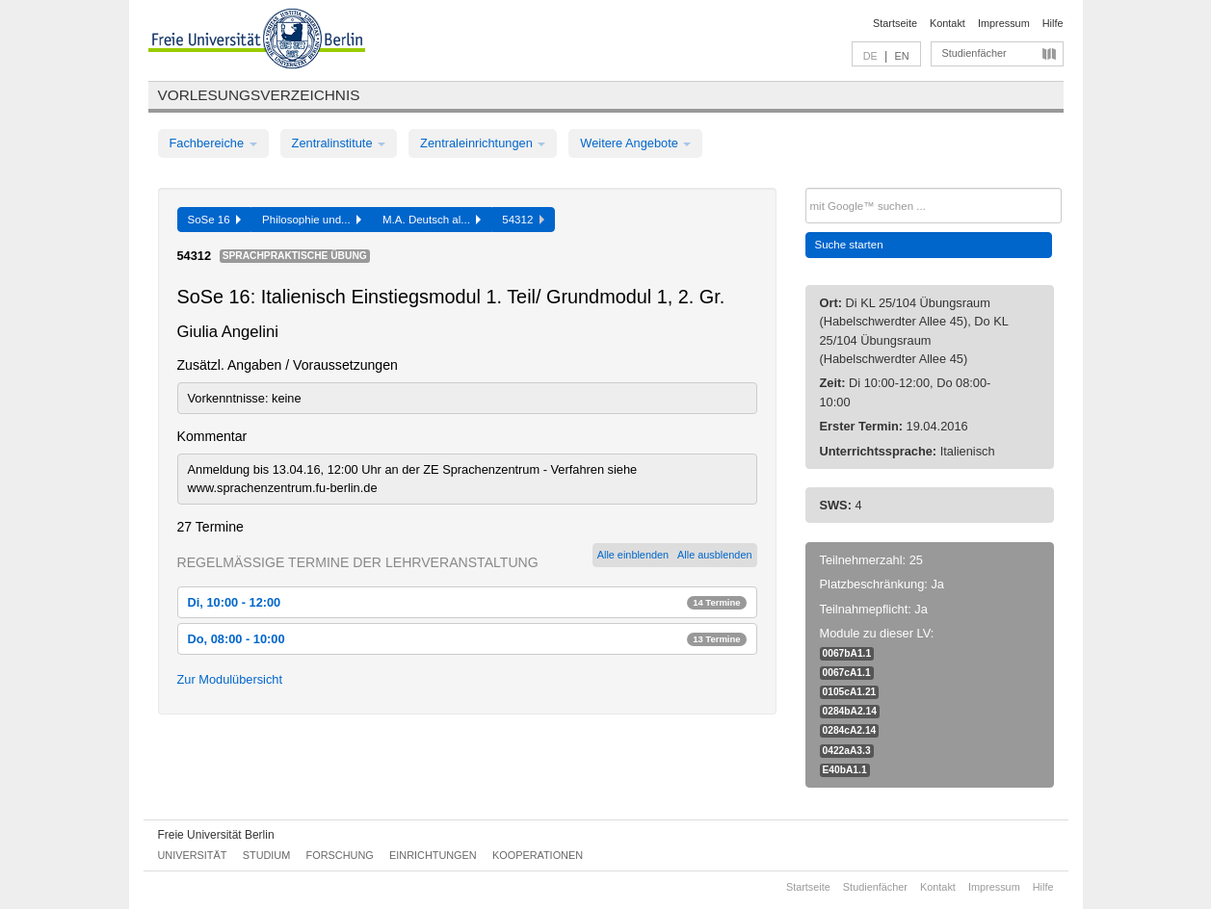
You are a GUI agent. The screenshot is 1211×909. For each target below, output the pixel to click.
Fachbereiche (213, 143)
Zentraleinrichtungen (482, 143)
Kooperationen (537, 855)
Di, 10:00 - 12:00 (467, 602)
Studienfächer (974, 53)
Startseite (895, 23)
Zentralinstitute (339, 143)
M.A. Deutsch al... (431, 219)
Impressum (1004, 23)
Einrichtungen (433, 855)
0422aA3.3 (847, 750)
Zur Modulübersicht (230, 679)
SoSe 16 (215, 219)
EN (901, 56)
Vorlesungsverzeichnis (259, 95)
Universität (192, 855)
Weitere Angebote (635, 143)
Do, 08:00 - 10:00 (467, 639)
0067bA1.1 (847, 653)
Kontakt (947, 23)
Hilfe (1053, 23)
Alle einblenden (633, 554)
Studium (267, 855)
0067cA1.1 (847, 672)
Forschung (340, 855)
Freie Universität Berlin (216, 835)
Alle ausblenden (714, 554)
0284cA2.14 (850, 730)
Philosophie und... (311, 219)
